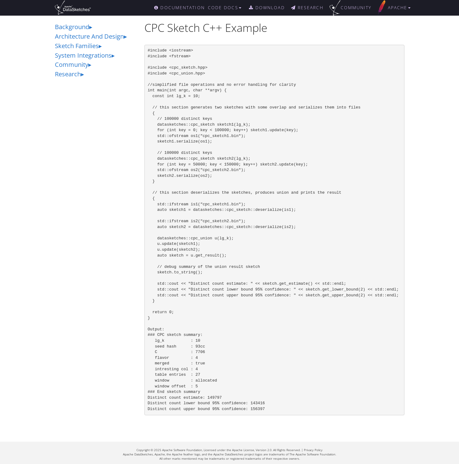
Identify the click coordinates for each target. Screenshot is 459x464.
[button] (227, 7)
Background (72, 27)
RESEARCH (307, 7)
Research (68, 74)
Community (71, 64)
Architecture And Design (89, 36)
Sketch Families (77, 46)
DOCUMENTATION (179, 7)
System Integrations (83, 55)
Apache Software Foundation (182, 450)
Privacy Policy (313, 450)
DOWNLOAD (267, 7)
